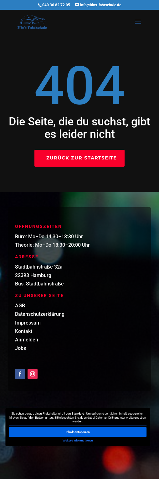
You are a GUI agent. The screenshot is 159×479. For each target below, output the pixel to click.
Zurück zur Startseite (81, 158)
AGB (20, 306)
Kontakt (23, 331)
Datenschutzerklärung (39, 314)
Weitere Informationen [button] (78, 440)
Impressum (28, 323)
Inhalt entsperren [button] (78, 432)
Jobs (20, 348)
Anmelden (26, 340)
